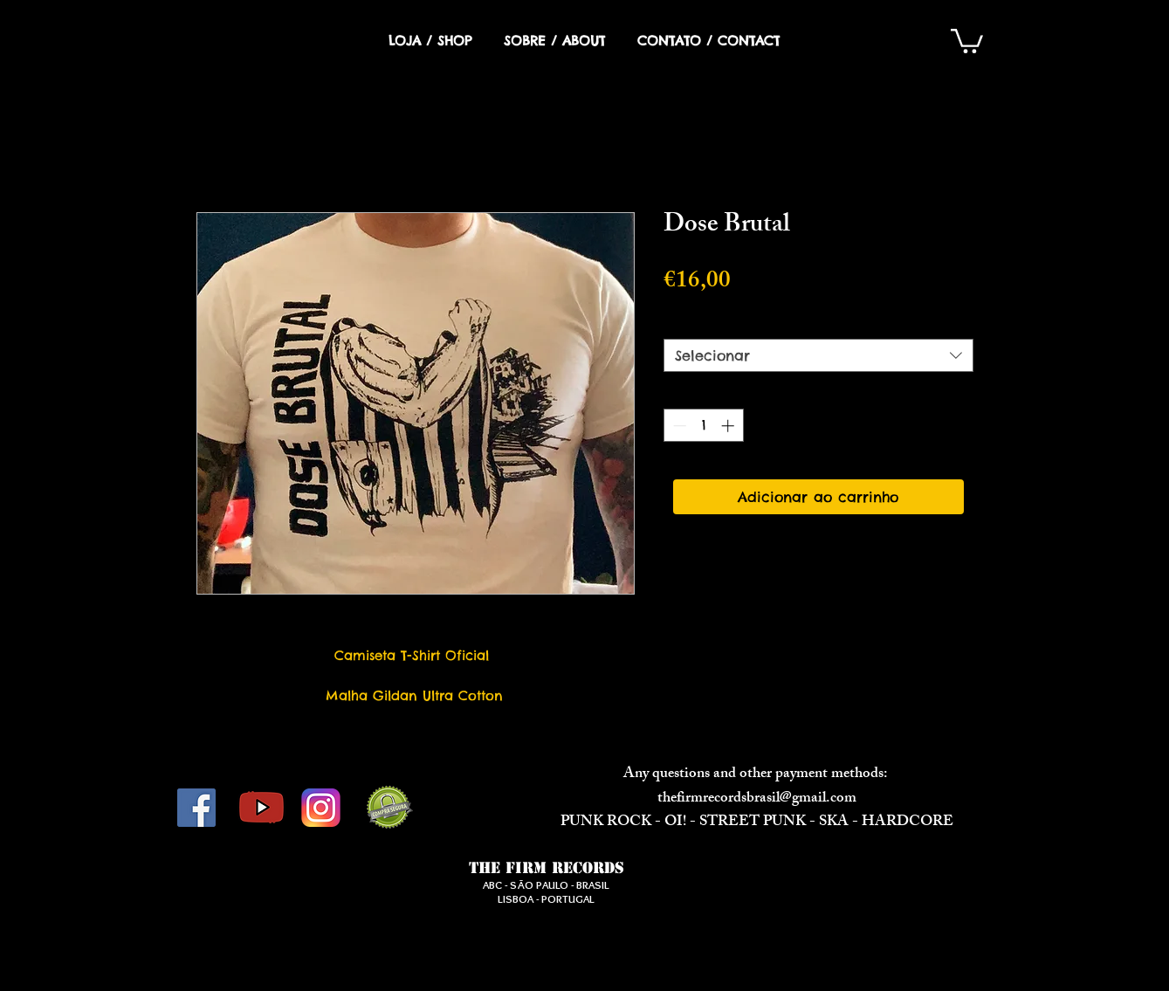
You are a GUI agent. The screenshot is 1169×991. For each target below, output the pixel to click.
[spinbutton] (703, 425)
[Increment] (729, 425)
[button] (967, 39)
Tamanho (701, 323)
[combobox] (818, 355)
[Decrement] (678, 425)
